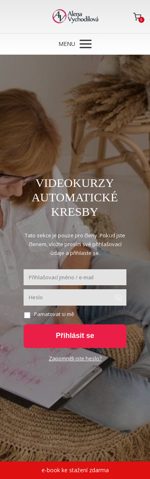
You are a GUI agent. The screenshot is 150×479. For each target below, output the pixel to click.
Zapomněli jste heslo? (75, 358)
